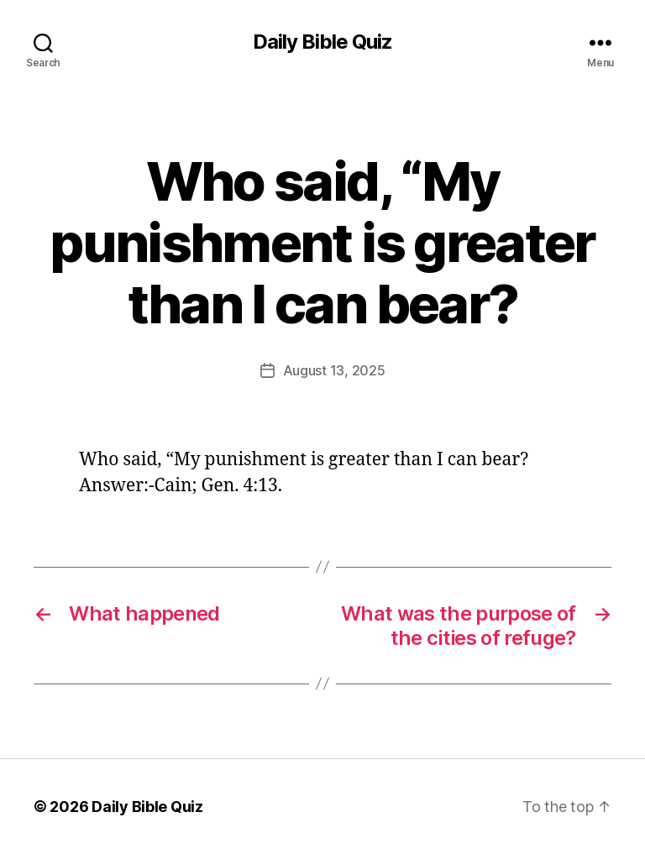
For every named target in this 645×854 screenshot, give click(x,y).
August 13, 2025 (334, 370)
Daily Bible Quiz (322, 42)
